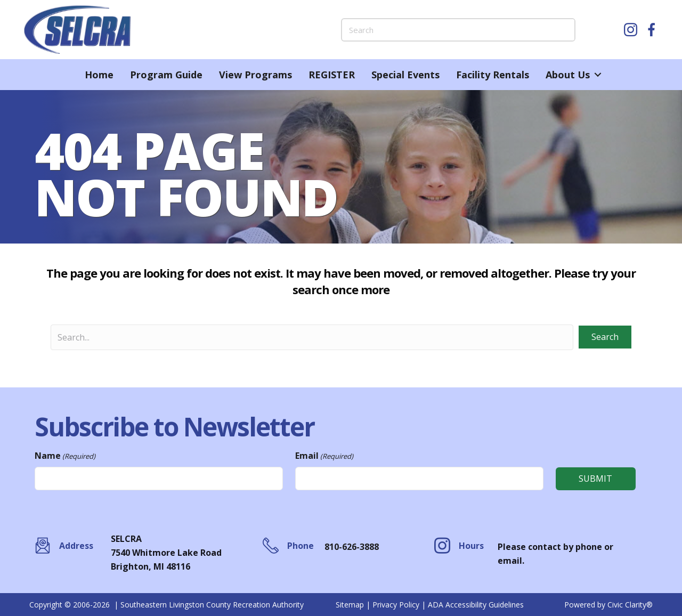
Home (99, 74)
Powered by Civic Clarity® (608, 604)
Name (65, 456)
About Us (568, 74)
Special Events (405, 74)
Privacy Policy (395, 604)
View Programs (255, 74)
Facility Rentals (492, 74)
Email (324, 456)
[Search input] (312, 337)
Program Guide (166, 74)
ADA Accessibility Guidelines (476, 604)
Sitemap (350, 604)
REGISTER (331, 74)
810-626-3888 (351, 547)
